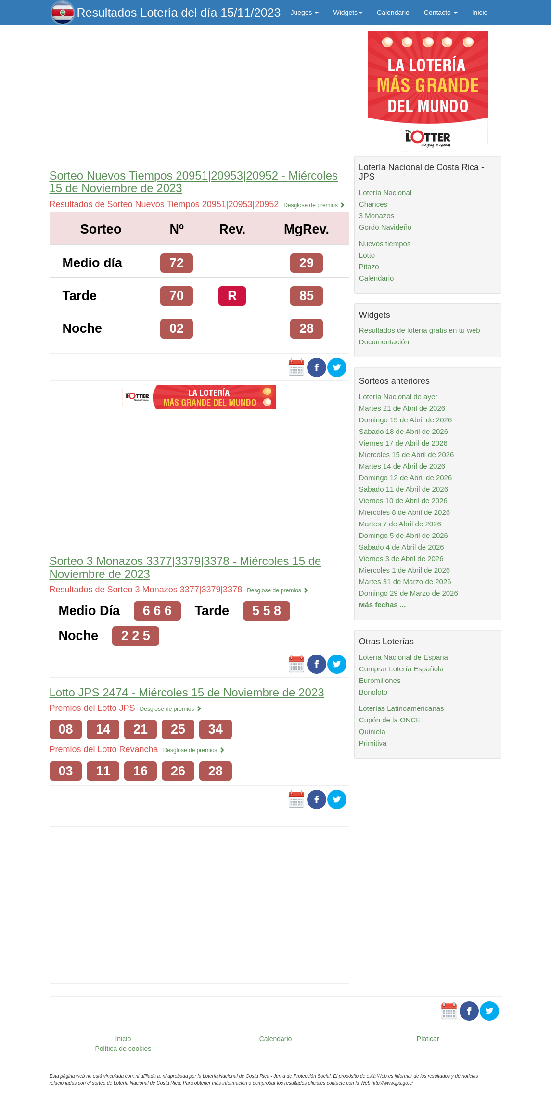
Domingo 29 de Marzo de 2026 (408, 593)
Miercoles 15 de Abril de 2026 (406, 454)
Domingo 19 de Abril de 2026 (405, 420)
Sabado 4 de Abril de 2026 (401, 547)
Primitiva (373, 743)
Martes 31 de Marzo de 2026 (405, 581)
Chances (373, 204)
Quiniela (372, 731)
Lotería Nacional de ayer (398, 397)
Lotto (367, 255)
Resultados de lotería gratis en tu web (419, 330)
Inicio (480, 12)
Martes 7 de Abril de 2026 (400, 524)
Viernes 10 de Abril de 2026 (403, 501)
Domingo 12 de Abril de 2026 (405, 477)
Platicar (428, 1039)
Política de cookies (123, 1048)
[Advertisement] (199, 94)
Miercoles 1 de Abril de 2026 (404, 570)
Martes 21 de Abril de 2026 (402, 408)
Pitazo (369, 266)
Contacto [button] (441, 12)
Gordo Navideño (385, 227)
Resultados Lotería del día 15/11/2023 (179, 12)
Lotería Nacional (385, 192)
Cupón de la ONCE (390, 720)
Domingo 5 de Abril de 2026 (403, 535)
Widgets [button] (347, 12)
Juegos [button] (304, 12)
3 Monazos (376, 215)
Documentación (384, 342)
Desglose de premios (314, 205)
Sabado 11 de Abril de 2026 (403, 489)
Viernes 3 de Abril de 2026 (401, 558)
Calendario (393, 12)
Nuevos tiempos (385, 243)
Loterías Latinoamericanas (401, 708)
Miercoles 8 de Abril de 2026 (404, 512)
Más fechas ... (382, 605)
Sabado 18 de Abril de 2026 (403, 431)
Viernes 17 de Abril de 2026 (403, 443)
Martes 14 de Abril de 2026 (402, 466)
